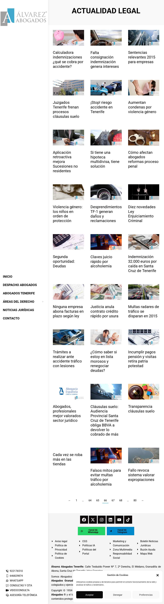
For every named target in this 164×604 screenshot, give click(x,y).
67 (113, 500)
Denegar (117, 594)
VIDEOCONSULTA (17, 590)
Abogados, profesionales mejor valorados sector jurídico (67, 413)
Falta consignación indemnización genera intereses (104, 59)
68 (120, 500)
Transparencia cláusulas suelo (141, 408)
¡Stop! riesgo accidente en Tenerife (101, 107)
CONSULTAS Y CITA (19, 585)
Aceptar (89, 594)
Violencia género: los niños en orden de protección (67, 214)
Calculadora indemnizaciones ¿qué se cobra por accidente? (68, 59)
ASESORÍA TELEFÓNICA (21, 595)
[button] (157, 575)
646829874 (14, 575)
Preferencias (146, 594)
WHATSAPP (14, 580)
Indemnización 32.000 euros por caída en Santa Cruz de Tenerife (142, 264)
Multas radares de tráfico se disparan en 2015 (143, 311)
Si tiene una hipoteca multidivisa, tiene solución (104, 159)
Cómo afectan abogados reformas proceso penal (143, 159)
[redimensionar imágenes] (68, 37)
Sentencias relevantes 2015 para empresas (141, 57)
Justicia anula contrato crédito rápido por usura (104, 311)
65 (97, 500)
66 (105, 500)
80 (135, 500)
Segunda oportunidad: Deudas (64, 261)
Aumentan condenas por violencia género (142, 107)
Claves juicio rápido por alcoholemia (101, 261)
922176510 (14, 571)
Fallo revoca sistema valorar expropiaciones (141, 475)
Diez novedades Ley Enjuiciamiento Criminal (142, 214)
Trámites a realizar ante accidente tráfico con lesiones (67, 359)
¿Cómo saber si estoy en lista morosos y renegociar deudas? (103, 361)
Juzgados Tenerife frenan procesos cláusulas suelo (66, 109)
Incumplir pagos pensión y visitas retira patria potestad (142, 359)
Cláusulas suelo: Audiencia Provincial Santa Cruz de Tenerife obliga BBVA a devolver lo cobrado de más (104, 420)
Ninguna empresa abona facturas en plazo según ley (68, 311)
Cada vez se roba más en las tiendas (67, 459)
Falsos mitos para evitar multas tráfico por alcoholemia (105, 477)
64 (90, 500)
